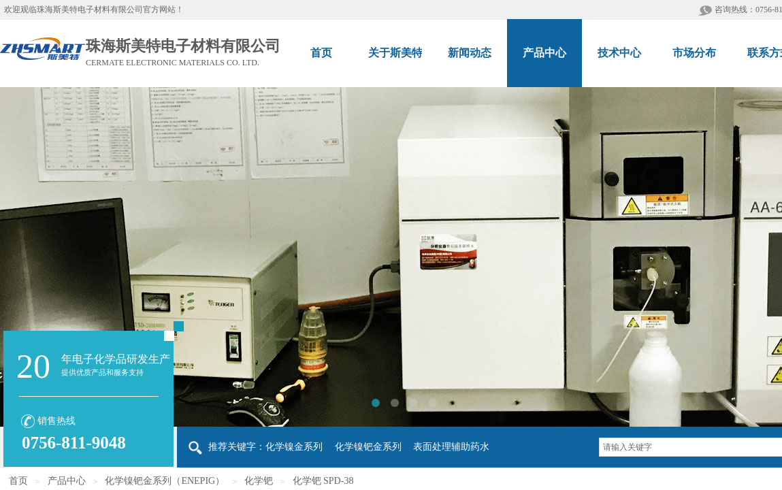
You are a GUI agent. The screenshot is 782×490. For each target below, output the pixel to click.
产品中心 (67, 481)
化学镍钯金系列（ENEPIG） (165, 481)
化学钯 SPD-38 (323, 481)
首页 (18, 481)
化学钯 (258, 481)
